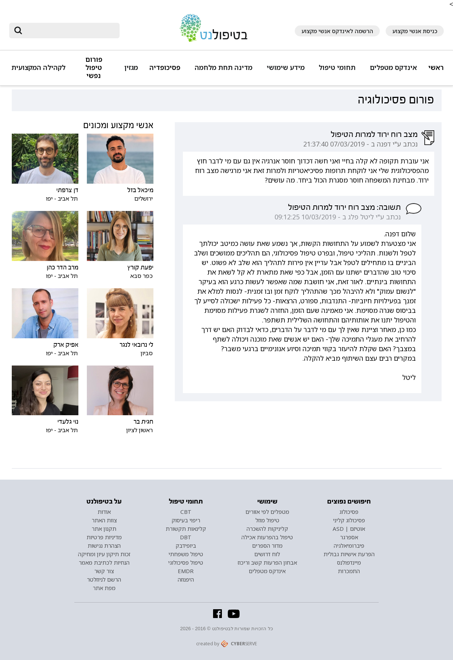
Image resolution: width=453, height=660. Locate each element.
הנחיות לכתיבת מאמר (104, 562)
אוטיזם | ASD (349, 528)
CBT (185, 511)
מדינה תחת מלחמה (223, 67)
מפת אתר (104, 588)
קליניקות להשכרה (267, 528)
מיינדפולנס (349, 562)
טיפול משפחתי (186, 554)
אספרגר (349, 537)
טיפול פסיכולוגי (185, 562)
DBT (185, 537)
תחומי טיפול (337, 67)
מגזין (131, 67)
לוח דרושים (267, 554)
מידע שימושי (286, 67)
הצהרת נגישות (104, 545)
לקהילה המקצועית (38, 67)
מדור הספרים (267, 545)
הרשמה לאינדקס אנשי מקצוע (337, 31)
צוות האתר (104, 520)
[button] (392, 71)
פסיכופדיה (164, 67)
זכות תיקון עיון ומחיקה (104, 554)
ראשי (436, 67)
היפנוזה (186, 579)
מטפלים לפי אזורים (267, 511)
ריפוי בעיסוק (185, 520)
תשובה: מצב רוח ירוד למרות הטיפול (344, 207)
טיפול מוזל (267, 520)
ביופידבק (186, 545)
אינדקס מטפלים (393, 67)
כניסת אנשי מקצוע (414, 31)
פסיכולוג (348, 511)
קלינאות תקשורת (186, 528)
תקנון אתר (104, 528)
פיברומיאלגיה (349, 545)
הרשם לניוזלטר (104, 579)
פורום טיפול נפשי (93, 67)
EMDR (186, 571)
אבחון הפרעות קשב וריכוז (267, 562)
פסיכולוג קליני (349, 520)
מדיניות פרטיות (104, 537)
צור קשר (104, 571)
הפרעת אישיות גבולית (349, 554)
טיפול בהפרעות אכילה (267, 537)
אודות (104, 511)
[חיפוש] (69, 30)
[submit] (18, 30)
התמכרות (349, 571)
